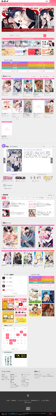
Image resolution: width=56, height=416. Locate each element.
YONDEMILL (50, 377)
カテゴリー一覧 (14, 71)
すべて (4, 198)
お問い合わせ (27, 402)
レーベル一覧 (41, 71)
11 (7, 338)
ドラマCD (35, 5)
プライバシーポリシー (13, 414)
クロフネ (36, 378)
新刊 (7, 5)
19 (10, 341)
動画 (11, 382)
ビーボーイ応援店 (14, 386)
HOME (3, 375)
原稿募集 (12, 380)
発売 (47, 1)
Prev (2, 161)
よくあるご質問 (46, 401)
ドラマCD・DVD (41, 65)
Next (53, 161)
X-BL (48, 375)
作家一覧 (12, 383)
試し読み (17, 119)
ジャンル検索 (13, 385)
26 (10, 344)
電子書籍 (15, 67)
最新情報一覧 (51, 195)
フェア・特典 (21, 5)
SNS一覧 (15, 294)
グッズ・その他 (41, 67)
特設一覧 (49, 5)
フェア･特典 (4, 378)
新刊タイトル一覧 (37, 76)
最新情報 (12, 375)
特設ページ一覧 (5, 380)
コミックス (41, 62)
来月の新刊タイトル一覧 (49, 76)
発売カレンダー (15, 350)
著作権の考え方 (35, 401)
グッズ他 (46, 198)
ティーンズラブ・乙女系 (40, 377)
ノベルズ (15, 65)
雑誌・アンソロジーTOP (49, 146)
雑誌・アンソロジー (14, 62)
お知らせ (52, 198)
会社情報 (12, 401)
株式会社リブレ (37, 375)
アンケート (12, 388)
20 (14, 341)
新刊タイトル (5, 377)
